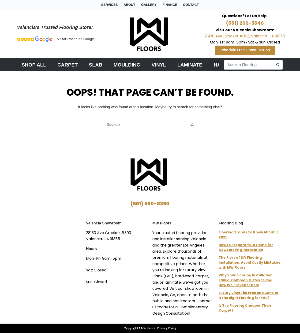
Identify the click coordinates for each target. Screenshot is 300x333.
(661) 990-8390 (150, 203)
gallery (149, 5)
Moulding (127, 65)
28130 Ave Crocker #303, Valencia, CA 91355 (244, 36)
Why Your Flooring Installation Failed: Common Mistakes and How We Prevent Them (246, 280)
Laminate (189, 65)
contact (191, 5)
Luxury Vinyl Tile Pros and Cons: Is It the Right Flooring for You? (248, 295)
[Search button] (278, 65)
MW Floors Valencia (50, 250)
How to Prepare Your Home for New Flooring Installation (246, 247)
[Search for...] (248, 65)
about (129, 5)
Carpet (67, 65)
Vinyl (159, 65)
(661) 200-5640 (245, 23)
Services (109, 5)
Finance (170, 5)
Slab (95, 65)
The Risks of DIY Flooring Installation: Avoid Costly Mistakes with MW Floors (249, 262)
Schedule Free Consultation (245, 49)
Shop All (34, 65)
